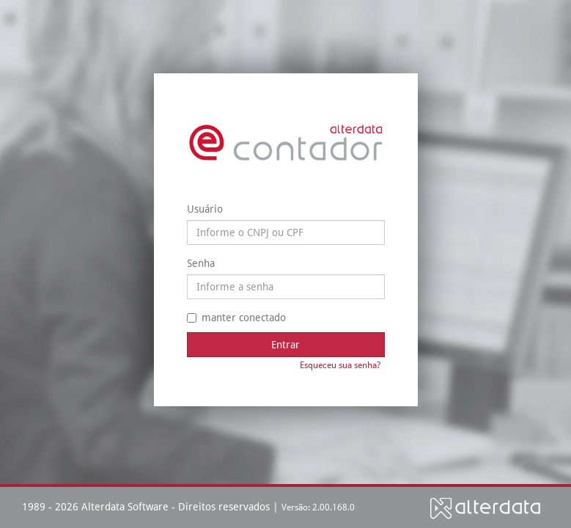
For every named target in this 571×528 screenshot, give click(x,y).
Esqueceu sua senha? (340, 365)
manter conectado (236, 317)
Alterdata (485, 508)
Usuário (205, 209)
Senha (201, 263)
